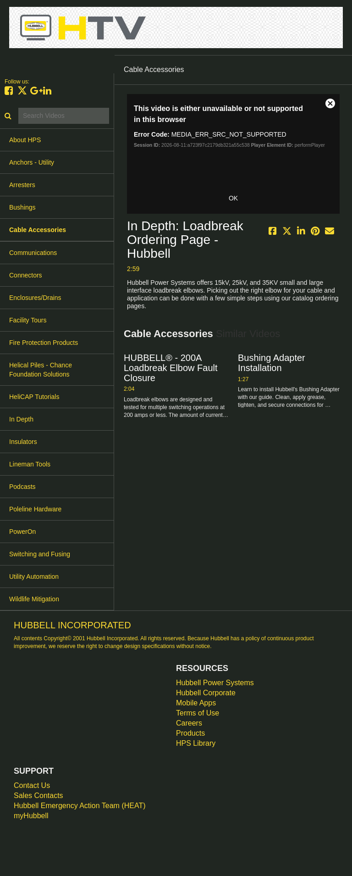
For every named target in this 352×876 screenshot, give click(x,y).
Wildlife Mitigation (34, 599)
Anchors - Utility (31, 162)
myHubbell (31, 816)
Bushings (22, 207)
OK (233, 198)
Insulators (23, 441)
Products (190, 733)
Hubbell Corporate (206, 693)
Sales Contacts (38, 795)
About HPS (25, 140)
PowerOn (22, 531)
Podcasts (22, 486)
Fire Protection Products (43, 342)
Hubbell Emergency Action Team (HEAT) (80, 805)
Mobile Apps (196, 703)
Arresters (22, 185)
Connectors (25, 275)
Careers (189, 723)
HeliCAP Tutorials (34, 396)
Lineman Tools (29, 464)
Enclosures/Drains (35, 297)
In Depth (21, 419)
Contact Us (32, 785)
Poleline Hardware (35, 509)
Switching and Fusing (39, 554)
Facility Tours (27, 320)
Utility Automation (34, 576)
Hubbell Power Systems (215, 683)
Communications (33, 252)
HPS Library (195, 743)
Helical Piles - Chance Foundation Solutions (40, 369)
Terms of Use (197, 713)
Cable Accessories (37, 229)
